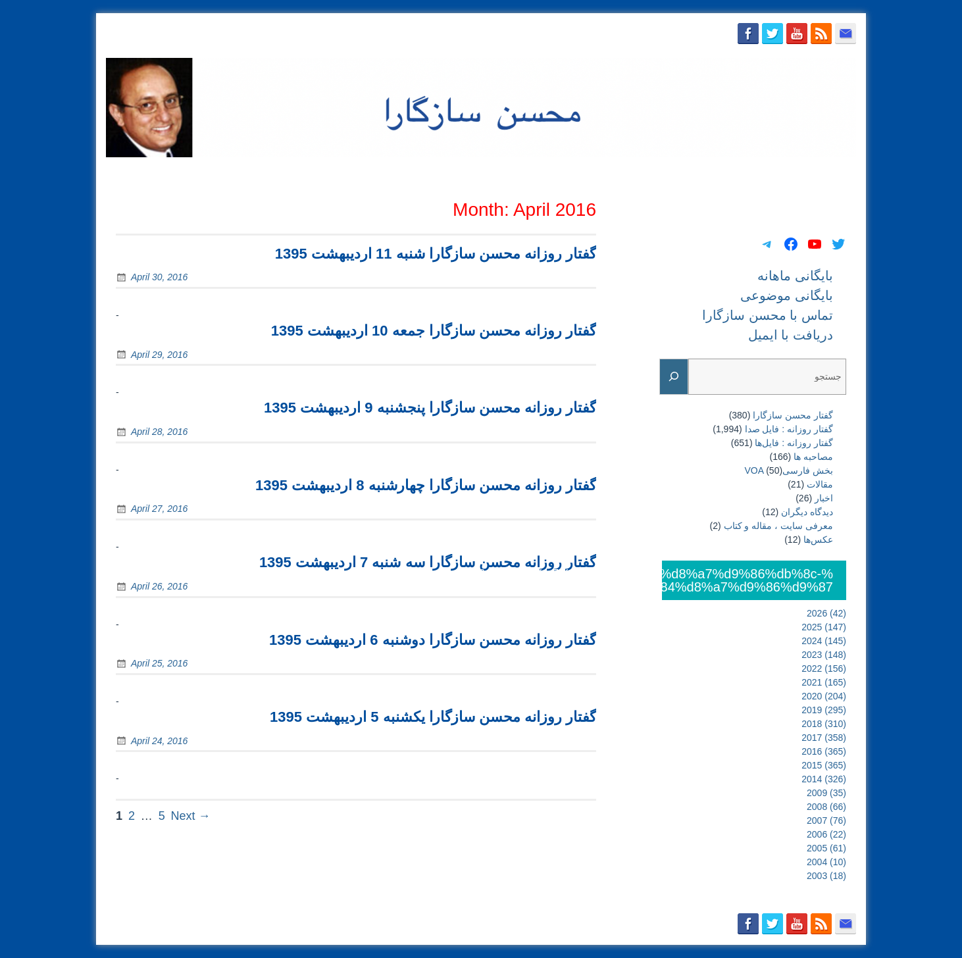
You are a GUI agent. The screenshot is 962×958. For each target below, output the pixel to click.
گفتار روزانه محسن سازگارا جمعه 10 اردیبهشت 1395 (433, 330)
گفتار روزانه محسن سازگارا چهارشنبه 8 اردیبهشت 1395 (425, 485)
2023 (823, 654)
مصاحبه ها (813, 456)
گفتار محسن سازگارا (793, 415)
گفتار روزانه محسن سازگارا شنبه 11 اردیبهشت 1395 (435, 253)
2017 (823, 737)
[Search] (673, 377)
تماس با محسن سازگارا (722, 173)
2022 (823, 668)
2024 (823, 641)
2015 (823, 765)
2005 (826, 848)
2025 (823, 627)
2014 (823, 779)
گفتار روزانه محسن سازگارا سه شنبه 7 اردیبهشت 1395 (427, 562)
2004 (826, 862)
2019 (823, 710)
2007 (826, 820)
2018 (823, 723)
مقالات (820, 484)
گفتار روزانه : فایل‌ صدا (789, 429)
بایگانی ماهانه (544, 173)
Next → (191, 815)
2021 (823, 682)
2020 (823, 696)
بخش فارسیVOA (789, 470)
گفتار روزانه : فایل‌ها (794, 443)
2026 (826, 613)
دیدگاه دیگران (807, 512)
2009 (826, 793)
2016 (823, 751)
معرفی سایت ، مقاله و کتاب (778, 525)
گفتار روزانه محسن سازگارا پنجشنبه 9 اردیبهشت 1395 (430, 407)
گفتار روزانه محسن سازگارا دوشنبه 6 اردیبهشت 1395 (432, 640)
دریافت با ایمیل (817, 173)
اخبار (824, 498)
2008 (826, 806)
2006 (826, 834)
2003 (826, 875)
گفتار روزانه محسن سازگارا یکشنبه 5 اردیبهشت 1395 (433, 717)
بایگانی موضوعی (624, 173)
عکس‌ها (818, 539)
